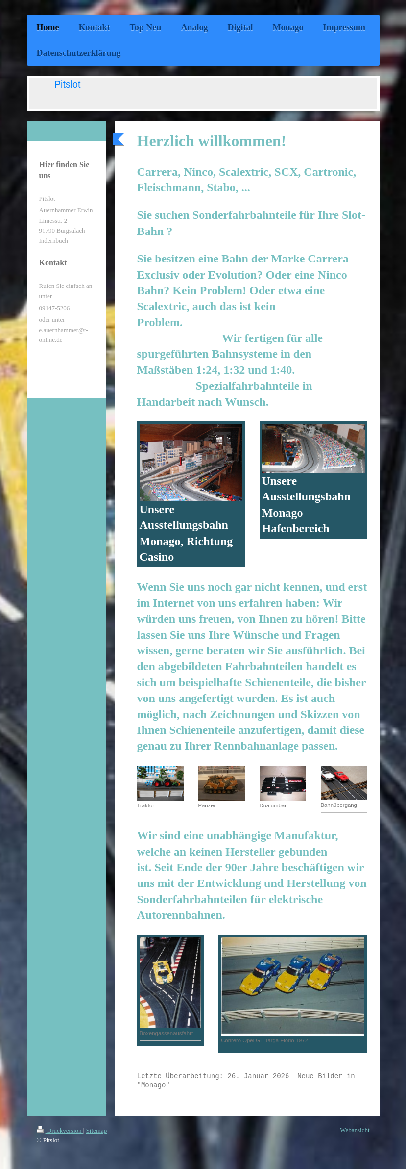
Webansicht (354, 1130)
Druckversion (60, 1130)
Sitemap (96, 1130)
